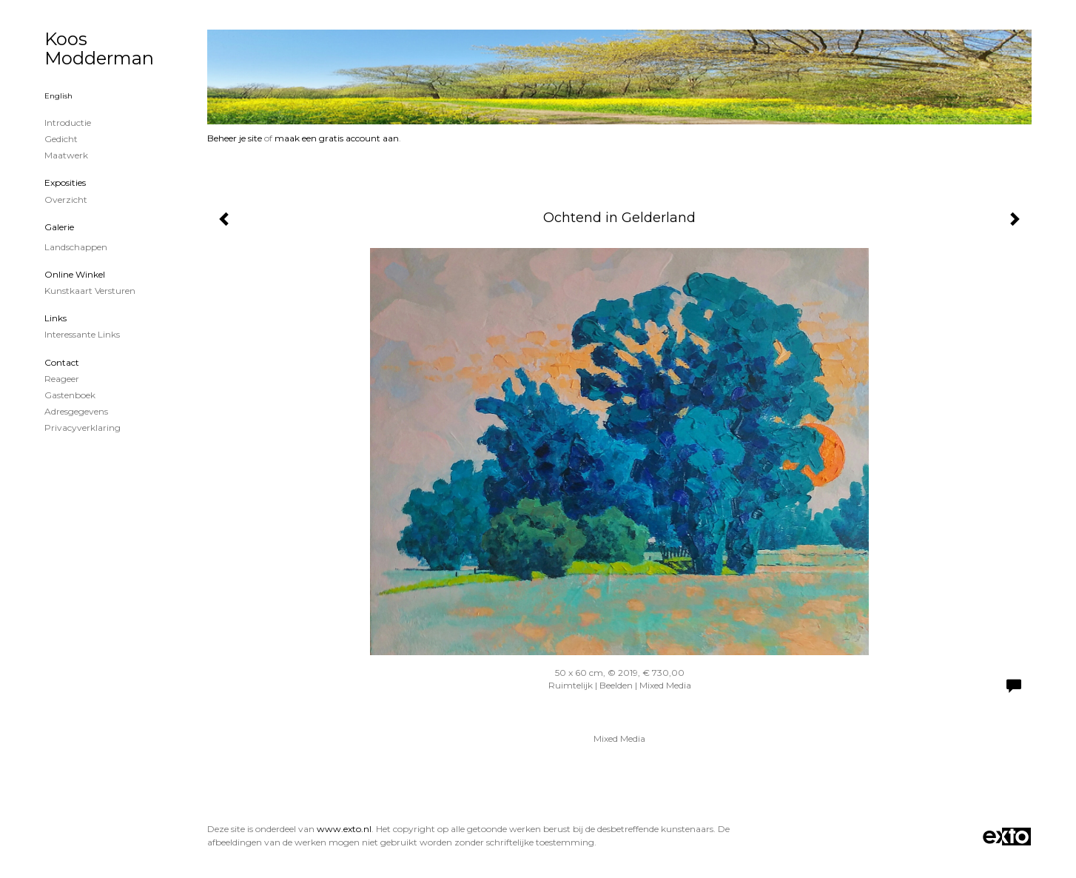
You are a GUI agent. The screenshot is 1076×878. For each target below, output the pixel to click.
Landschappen (75, 246)
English (58, 96)
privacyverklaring (82, 427)
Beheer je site (234, 138)
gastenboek (69, 395)
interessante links (82, 334)
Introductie (67, 122)
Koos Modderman (99, 48)
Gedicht (61, 138)
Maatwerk (66, 155)
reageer (61, 378)
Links (55, 318)
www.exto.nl (344, 828)
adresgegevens (76, 411)
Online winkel (74, 274)
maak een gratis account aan (337, 138)
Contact (61, 362)
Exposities (65, 182)
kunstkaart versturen (89, 290)
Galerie (59, 226)
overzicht (65, 199)
